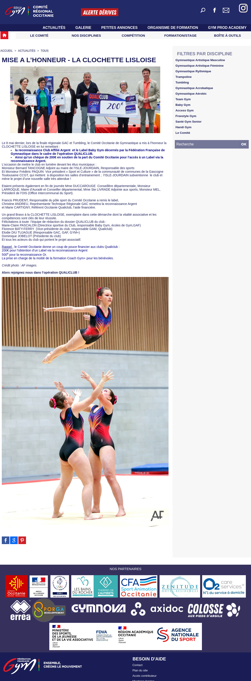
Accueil (6, 50)
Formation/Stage (180, 35)
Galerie (83, 28)
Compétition (133, 35)
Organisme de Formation (173, 28)
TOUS (43, 50)
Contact (137, 664)
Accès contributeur (144, 674)
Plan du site (140, 669)
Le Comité (39, 35)
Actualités (54, 28)
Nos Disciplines (86, 35)
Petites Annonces (120, 28)
